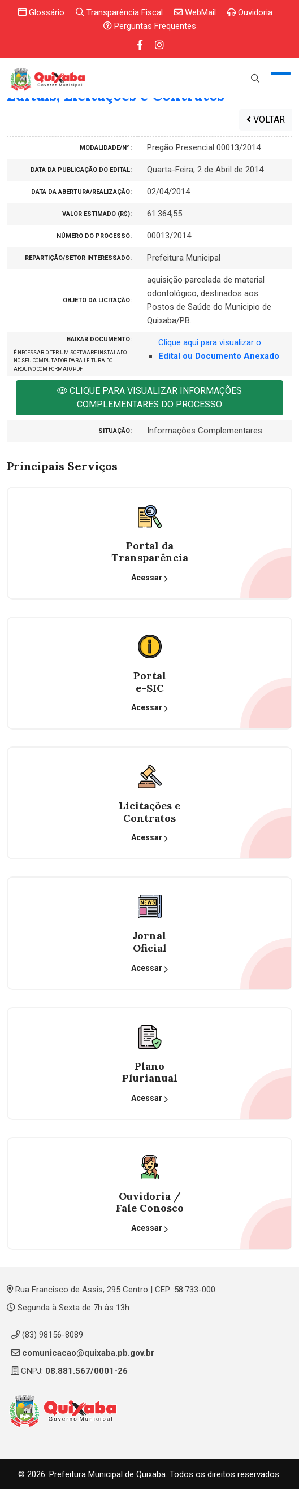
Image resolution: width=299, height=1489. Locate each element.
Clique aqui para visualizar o (218, 349)
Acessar (149, 577)
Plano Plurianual (149, 1072)
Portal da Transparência (149, 551)
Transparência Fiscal (119, 12)
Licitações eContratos (149, 812)
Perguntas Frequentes (149, 26)
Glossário (41, 12)
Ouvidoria (249, 12)
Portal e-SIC (149, 681)
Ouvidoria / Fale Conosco (150, 1202)
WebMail (195, 12)
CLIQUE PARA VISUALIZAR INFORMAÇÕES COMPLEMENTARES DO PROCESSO (149, 397)
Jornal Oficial (150, 942)
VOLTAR (265, 119)
